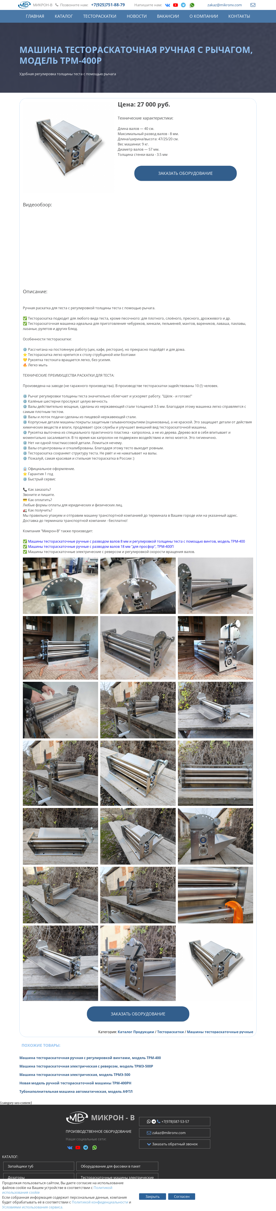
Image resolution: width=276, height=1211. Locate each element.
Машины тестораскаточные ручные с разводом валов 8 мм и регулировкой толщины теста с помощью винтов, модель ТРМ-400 (136, 541)
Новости (137, 16)
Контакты (239, 16)
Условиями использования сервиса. (32, 1207)
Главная (35, 16)
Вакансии (168, 16)
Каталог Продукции (136, 1031)
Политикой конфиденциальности (100, 1202)
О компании (204, 16)
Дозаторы (16, 1177)
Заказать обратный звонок (172, 1144)
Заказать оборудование (185, 173)
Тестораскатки (99, 16)
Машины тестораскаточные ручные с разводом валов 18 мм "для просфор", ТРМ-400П (101, 546)
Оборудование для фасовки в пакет (111, 1166)
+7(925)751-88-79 (108, 4)
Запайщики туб (20, 1166)
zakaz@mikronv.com (224, 5)
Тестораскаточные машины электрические (117, 1177)
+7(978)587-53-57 (168, 1121)
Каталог (64, 16)
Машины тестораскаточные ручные (220, 1031)
